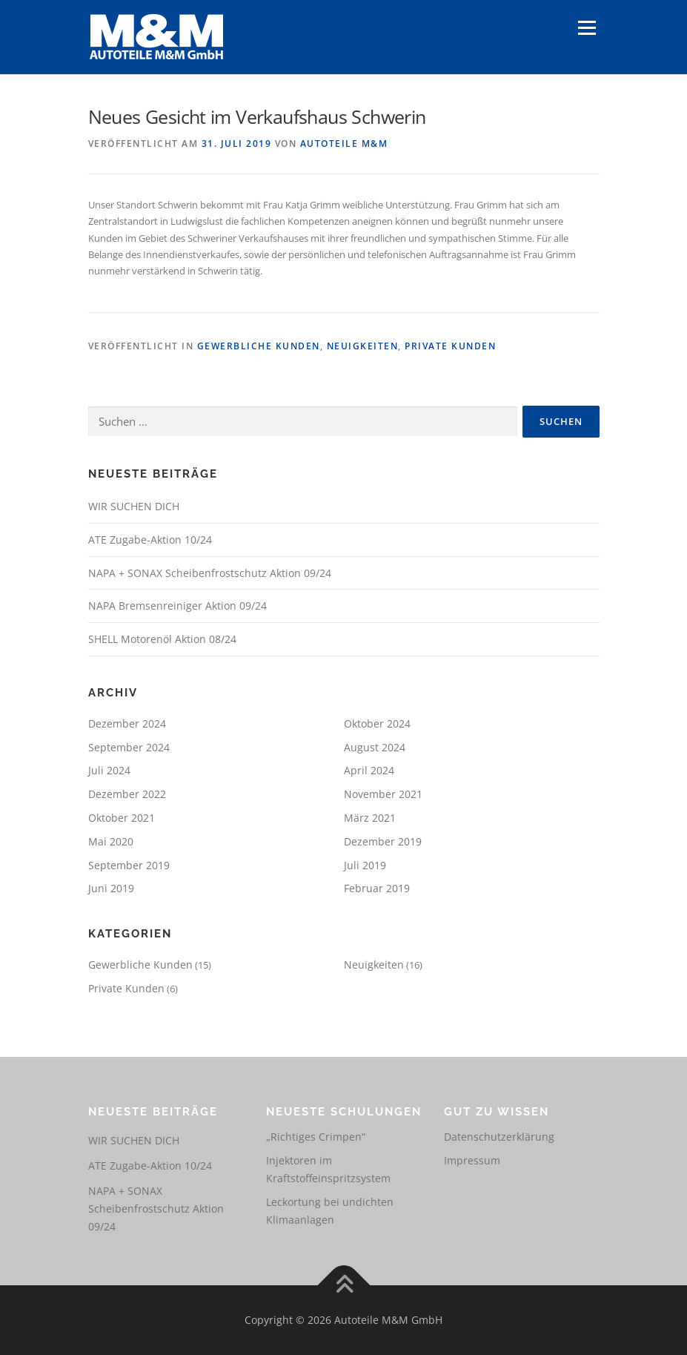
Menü (587, 27)
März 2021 (370, 818)
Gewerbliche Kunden (258, 346)
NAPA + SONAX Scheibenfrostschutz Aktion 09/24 (209, 573)
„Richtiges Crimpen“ (315, 1137)
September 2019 (129, 865)
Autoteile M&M (344, 143)
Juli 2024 (109, 770)
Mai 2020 (110, 841)
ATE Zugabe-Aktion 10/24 (150, 540)
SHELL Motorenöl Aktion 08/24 (162, 639)
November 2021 (383, 794)
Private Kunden (450, 346)
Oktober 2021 (121, 818)
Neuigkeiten (363, 346)
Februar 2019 (377, 888)
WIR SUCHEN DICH (133, 506)
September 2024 (129, 747)
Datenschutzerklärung (499, 1137)
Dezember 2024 (127, 723)
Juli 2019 (365, 865)
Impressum (472, 1160)
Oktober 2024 (377, 723)
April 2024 (369, 770)
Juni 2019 (111, 888)
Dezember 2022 (127, 794)
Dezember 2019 (383, 841)
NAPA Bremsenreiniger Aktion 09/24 (177, 606)
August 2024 (374, 747)
